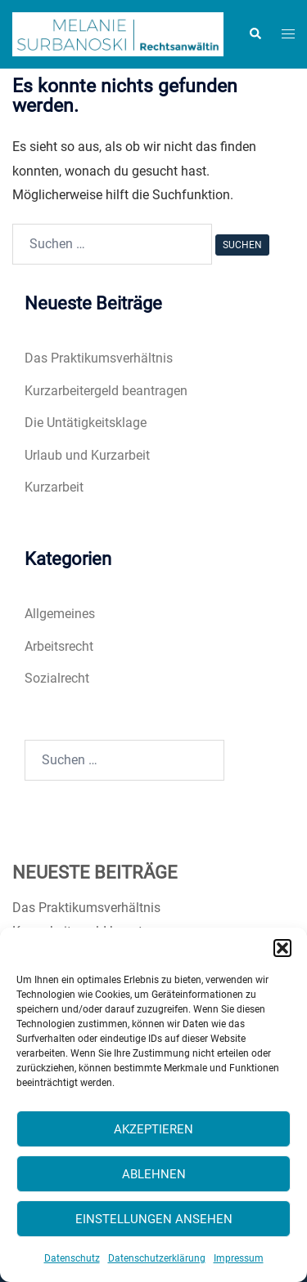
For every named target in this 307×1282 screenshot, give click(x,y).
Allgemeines (60, 613)
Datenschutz (72, 1258)
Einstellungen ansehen (154, 1219)
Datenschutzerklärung (156, 1258)
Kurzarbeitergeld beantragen (106, 390)
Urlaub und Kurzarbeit (87, 455)
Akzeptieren (153, 1129)
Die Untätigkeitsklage (86, 422)
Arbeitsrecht (59, 646)
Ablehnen (154, 1174)
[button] (282, 948)
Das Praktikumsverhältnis (99, 358)
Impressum (239, 1258)
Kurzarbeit (54, 487)
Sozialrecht (57, 678)
